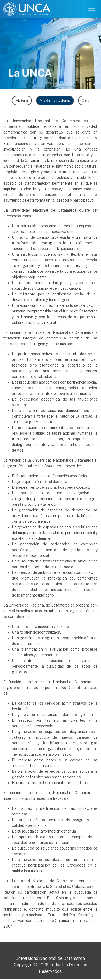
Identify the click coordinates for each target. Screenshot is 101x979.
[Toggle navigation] (92, 8)
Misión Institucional (55, 100)
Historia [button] (22, 100)
